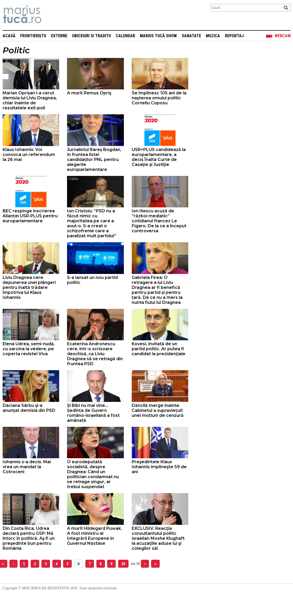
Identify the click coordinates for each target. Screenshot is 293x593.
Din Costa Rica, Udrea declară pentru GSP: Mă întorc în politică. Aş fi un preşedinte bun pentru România (29, 538)
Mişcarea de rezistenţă (50, 15)
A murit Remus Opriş (89, 92)
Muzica (213, 35)
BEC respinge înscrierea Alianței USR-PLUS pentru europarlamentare (30, 215)
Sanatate (191, 35)
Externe (59, 35)
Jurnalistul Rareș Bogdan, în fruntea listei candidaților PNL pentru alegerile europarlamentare (94, 159)
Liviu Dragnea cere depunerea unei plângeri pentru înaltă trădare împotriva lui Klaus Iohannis (29, 287)
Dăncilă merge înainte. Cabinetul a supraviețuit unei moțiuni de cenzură (158, 410)
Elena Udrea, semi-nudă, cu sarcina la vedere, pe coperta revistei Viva (29, 348)
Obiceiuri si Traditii (91, 35)
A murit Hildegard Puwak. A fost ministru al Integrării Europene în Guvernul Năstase (94, 536)
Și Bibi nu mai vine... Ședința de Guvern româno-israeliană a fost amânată (93, 413)
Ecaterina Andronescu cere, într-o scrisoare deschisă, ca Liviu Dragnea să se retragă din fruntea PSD (95, 353)
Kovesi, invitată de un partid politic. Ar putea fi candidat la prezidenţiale (158, 348)
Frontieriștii (33, 35)
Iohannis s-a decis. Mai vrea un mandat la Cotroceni (27, 466)
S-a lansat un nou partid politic (92, 280)
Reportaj (234, 35)
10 (123, 564)
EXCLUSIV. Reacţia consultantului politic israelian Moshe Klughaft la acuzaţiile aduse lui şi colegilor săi (158, 538)
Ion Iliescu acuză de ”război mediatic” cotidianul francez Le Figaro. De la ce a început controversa (159, 220)
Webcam (283, 35)
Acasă (9, 35)
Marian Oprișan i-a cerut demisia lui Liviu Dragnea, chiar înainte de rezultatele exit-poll (30, 100)
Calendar (125, 35)
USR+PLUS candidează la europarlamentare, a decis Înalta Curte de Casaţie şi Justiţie (159, 157)
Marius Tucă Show (158, 35)
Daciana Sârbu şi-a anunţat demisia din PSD (29, 408)
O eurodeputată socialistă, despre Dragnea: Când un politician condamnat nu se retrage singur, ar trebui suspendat (93, 474)
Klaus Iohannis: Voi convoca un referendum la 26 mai (29, 154)
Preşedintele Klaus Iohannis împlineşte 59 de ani (159, 466)
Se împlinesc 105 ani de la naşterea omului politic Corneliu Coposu (159, 97)
